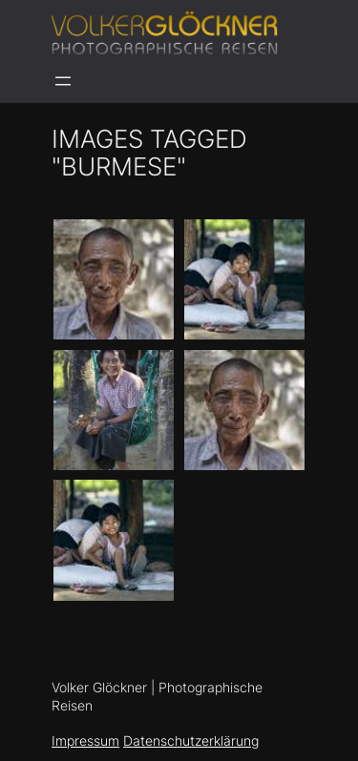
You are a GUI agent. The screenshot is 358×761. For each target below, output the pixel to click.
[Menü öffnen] (63, 81)
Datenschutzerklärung (191, 740)
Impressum (85, 740)
